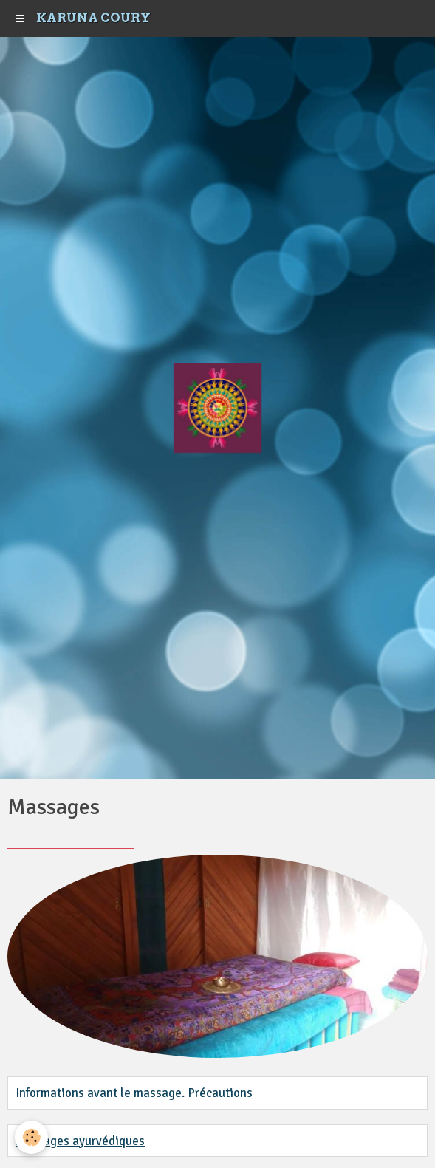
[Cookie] (31, 1137)
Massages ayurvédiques (80, 1141)
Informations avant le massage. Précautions (134, 1094)
